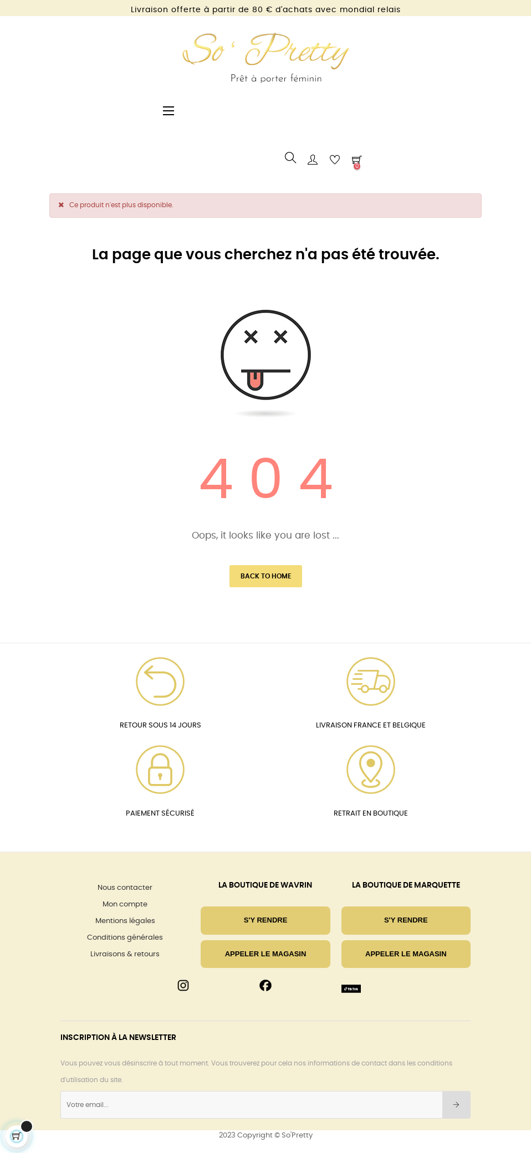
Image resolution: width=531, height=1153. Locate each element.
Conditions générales (125, 937)
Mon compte (125, 904)
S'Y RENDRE (266, 920)
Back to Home (266, 576)
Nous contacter (125, 887)
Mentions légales (125, 921)
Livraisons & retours (125, 954)
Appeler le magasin (266, 954)
